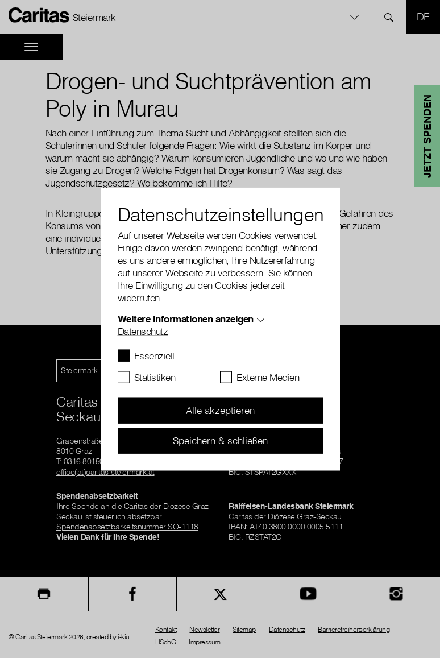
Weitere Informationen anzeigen (186, 319)
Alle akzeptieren (220, 410)
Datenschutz (143, 331)
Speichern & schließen (220, 440)
